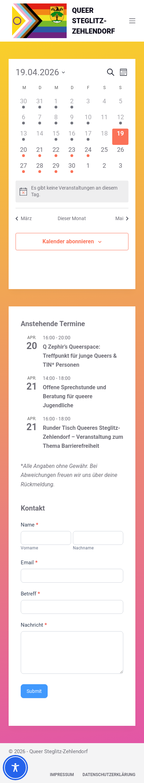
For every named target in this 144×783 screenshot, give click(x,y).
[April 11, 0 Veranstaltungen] (104, 120)
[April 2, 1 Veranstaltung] (72, 104)
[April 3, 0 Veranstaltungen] (88, 104)
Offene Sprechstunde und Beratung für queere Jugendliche (74, 396)
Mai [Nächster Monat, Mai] (121, 218)
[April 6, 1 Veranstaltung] (24, 120)
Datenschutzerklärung (109, 774)
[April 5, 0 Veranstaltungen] (120, 104)
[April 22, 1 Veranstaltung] (56, 153)
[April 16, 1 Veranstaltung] (72, 137)
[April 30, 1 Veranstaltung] (72, 169)
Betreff (30, 594)
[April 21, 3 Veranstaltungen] (40, 153)
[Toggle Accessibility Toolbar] (15, 768)
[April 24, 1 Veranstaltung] (88, 153)
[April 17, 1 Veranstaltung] (88, 137)
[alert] (72, 191)
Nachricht (34, 625)
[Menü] (132, 21)
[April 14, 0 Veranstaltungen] (40, 137)
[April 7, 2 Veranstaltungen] (40, 120)
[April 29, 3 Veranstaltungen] (56, 169)
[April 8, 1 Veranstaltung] (56, 120)
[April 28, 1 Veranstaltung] (40, 169)
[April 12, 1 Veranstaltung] (120, 120)
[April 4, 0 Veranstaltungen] (104, 104)
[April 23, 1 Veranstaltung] (72, 153)
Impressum (62, 774)
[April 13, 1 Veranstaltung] (24, 137)
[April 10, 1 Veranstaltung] (88, 120)
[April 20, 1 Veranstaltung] (24, 153)
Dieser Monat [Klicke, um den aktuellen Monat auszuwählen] (72, 218)
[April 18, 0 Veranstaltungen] (104, 137)
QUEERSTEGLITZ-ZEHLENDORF (93, 20)
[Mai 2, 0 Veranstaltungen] (104, 169)
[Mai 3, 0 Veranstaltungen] (120, 169)
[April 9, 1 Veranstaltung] (72, 120)
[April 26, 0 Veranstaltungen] (120, 153)
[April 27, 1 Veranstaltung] (24, 169)
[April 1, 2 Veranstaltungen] (56, 104)
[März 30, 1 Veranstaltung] (24, 104)
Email (29, 562)
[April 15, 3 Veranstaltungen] (56, 137)
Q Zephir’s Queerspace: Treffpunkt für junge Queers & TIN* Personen (80, 355)
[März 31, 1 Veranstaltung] (40, 104)
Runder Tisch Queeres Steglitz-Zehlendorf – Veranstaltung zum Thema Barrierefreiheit (83, 437)
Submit (34, 691)
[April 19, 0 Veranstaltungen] (120, 137)
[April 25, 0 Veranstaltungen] (104, 153)
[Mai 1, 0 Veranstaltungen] (88, 169)
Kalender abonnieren (68, 241)
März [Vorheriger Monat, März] (24, 218)
